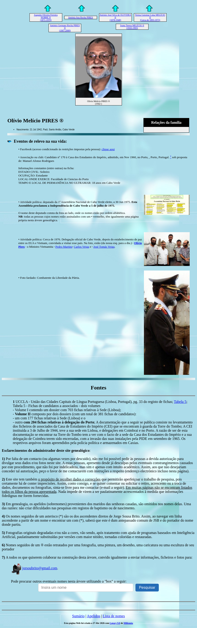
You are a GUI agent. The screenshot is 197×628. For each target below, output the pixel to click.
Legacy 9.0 (115, 623)
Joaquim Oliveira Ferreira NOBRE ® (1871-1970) (45, 17)
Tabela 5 (180, 402)
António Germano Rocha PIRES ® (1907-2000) (65, 28)
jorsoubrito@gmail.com (34, 568)
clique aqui (108, 149)
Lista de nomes (114, 616)
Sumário (78, 616)
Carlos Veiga (81, 246)
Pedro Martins (63, 246)
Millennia (128, 623)
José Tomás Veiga (104, 246)
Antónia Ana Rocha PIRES (80, 17)
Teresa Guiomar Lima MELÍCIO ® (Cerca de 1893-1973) (150, 17)
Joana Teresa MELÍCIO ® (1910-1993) (132, 26)
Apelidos (93, 616)
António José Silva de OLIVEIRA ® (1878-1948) (115, 17)
